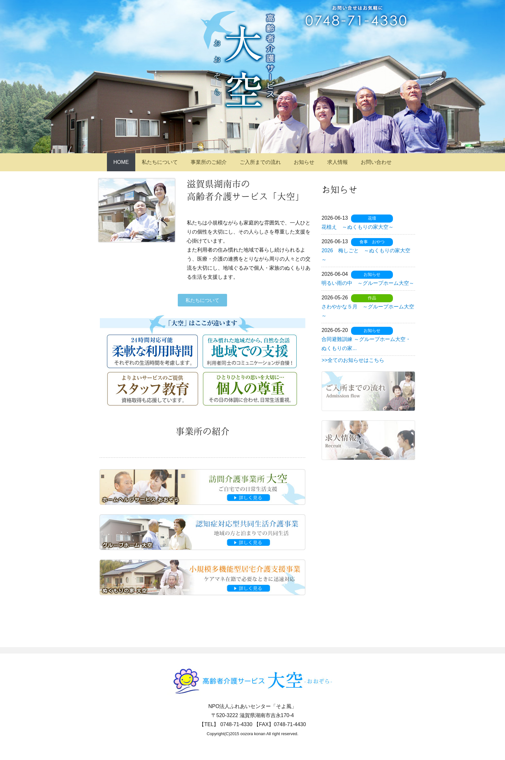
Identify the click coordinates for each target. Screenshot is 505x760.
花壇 (372, 218)
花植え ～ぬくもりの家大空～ (357, 227)
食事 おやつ (372, 241)
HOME (121, 162)
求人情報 (337, 162)
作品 (372, 297)
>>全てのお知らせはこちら (352, 360)
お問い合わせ (376, 162)
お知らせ (304, 162)
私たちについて (160, 162)
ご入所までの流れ (260, 162)
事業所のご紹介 (209, 162)
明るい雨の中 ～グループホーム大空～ (367, 283)
